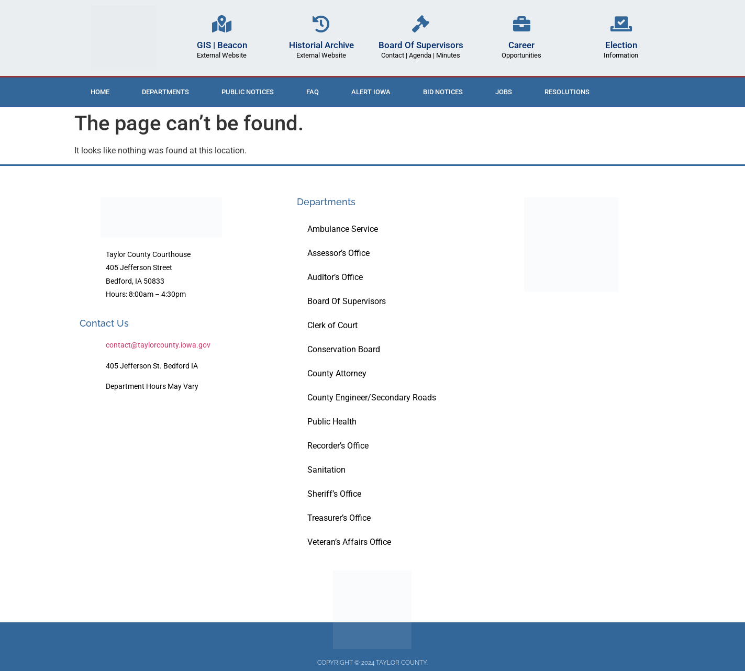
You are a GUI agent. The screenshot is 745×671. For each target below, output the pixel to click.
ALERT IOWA (371, 92)
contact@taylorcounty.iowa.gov (158, 345)
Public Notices (247, 92)
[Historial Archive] (321, 23)
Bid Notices (443, 92)
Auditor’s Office (335, 277)
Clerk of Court (332, 325)
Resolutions (567, 92)
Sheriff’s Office (334, 494)
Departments (165, 92)
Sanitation (326, 470)
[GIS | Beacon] (221, 23)
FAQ (312, 92)
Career (521, 45)
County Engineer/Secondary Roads (371, 397)
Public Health (332, 422)
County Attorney (336, 373)
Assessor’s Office (338, 253)
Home (100, 92)
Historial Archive (321, 45)
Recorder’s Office (338, 446)
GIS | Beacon (222, 45)
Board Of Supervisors (421, 45)
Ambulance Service (342, 229)
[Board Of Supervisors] (420, 23)
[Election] (621, 23)
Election (621, 45)
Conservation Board (343, 349)
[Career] (521, 23)
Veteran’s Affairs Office (349, 542)
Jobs (503, 92)
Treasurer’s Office (339, 518)
